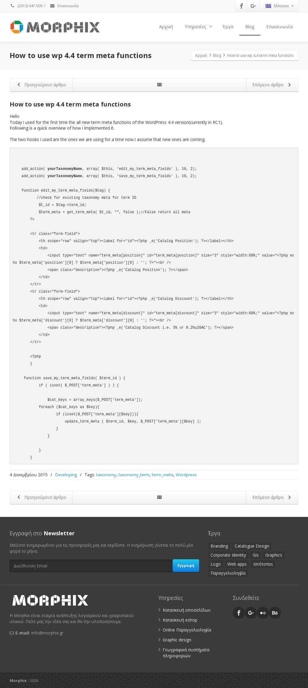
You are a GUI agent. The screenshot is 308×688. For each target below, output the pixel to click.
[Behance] (275, 613)
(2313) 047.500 (26, 5)
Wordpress (186, 475)
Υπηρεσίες (198, 26)
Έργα (228, 26)
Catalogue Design (252, 546)
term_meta (162, 475)
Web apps (237, 564)
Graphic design (177, 640)
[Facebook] (242, 6)
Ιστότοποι (263, 564)
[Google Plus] (253, 6)
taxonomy (106, 475)
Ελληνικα (280, 5)
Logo (216, 564)
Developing (66, 475)
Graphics (273, 555)
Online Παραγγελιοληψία (187, 630)
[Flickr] (263, 613)
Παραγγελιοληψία (228, 573)
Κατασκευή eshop (180, 620)
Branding (219, 546)
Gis (256, 555)
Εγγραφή (185, 565)
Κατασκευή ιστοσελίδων (187, 610)
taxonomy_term (134, 475)
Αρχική (166, 26)
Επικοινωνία (64, 5)
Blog (249, 26)
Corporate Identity (228, 555)
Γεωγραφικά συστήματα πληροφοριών (186, 653)
